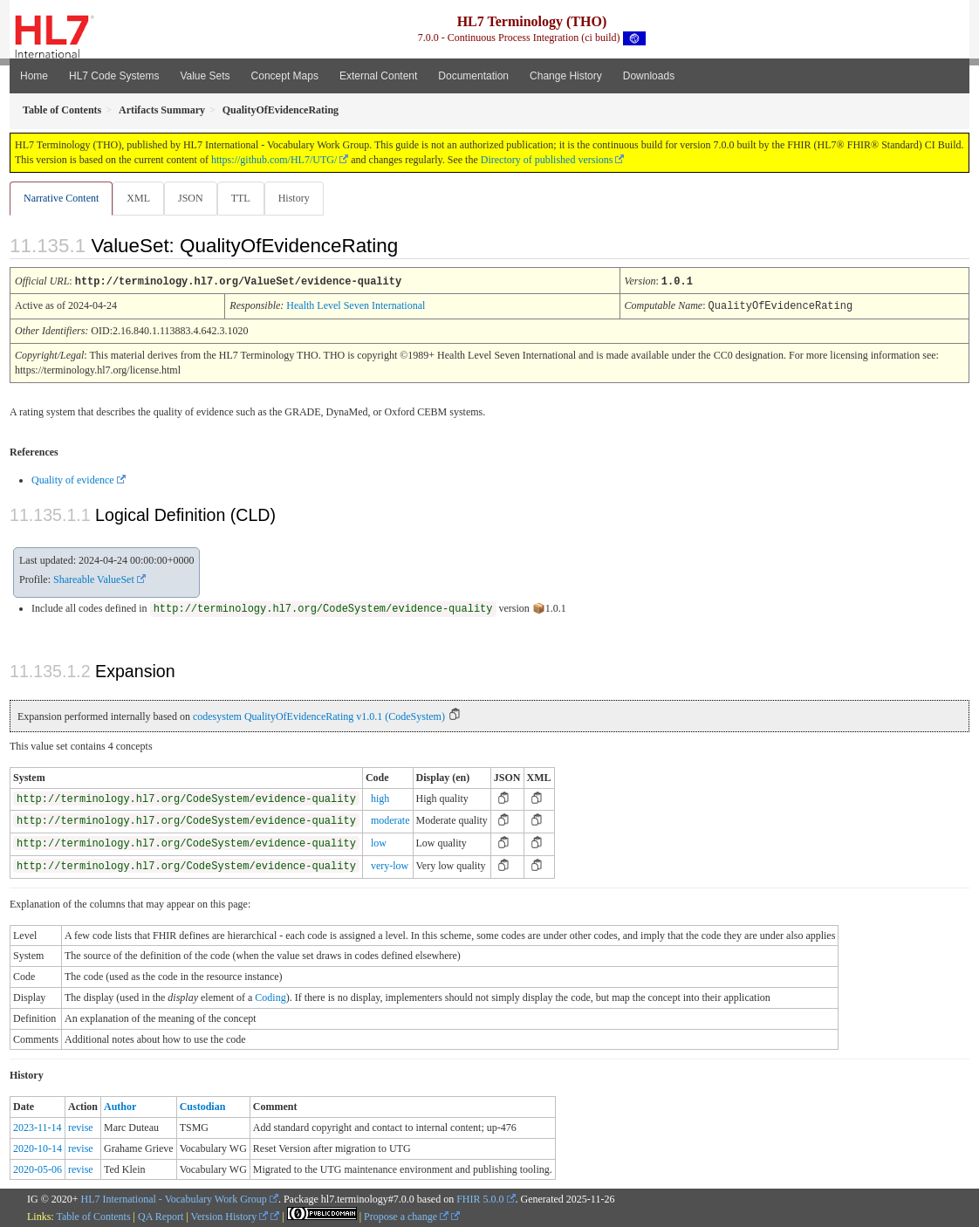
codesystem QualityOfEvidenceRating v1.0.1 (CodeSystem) (319, 715)
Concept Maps (284, 76)
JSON (194, 198)
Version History (230, 1216)
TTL (246, 198)
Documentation (473, 76)
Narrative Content (61, 198)
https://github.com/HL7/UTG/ (274, 160)
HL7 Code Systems (114, 76)
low (379, 842)
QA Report (160, 1216)
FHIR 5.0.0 (479, 1198)
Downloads (648, 76)
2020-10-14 (37, 1147)
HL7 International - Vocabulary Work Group (174, 1198)
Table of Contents (93, 1216)
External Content (378, 76)
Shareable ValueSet (93, 578)
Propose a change (406, 1216)
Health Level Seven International (355, 305)
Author (120, 1106)
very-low (389, 865)
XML (140, 198)
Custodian (203, 1106)
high (380, 798)
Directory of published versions (547, 160)
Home (34, 76)
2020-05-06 (37, 1168)
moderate (390, 819)
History (301, 198)
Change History (566, 76)
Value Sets (204, 76)
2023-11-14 (37, 1127)
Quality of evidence (72, 479)
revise (80, 1127)
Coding (270, 997)
